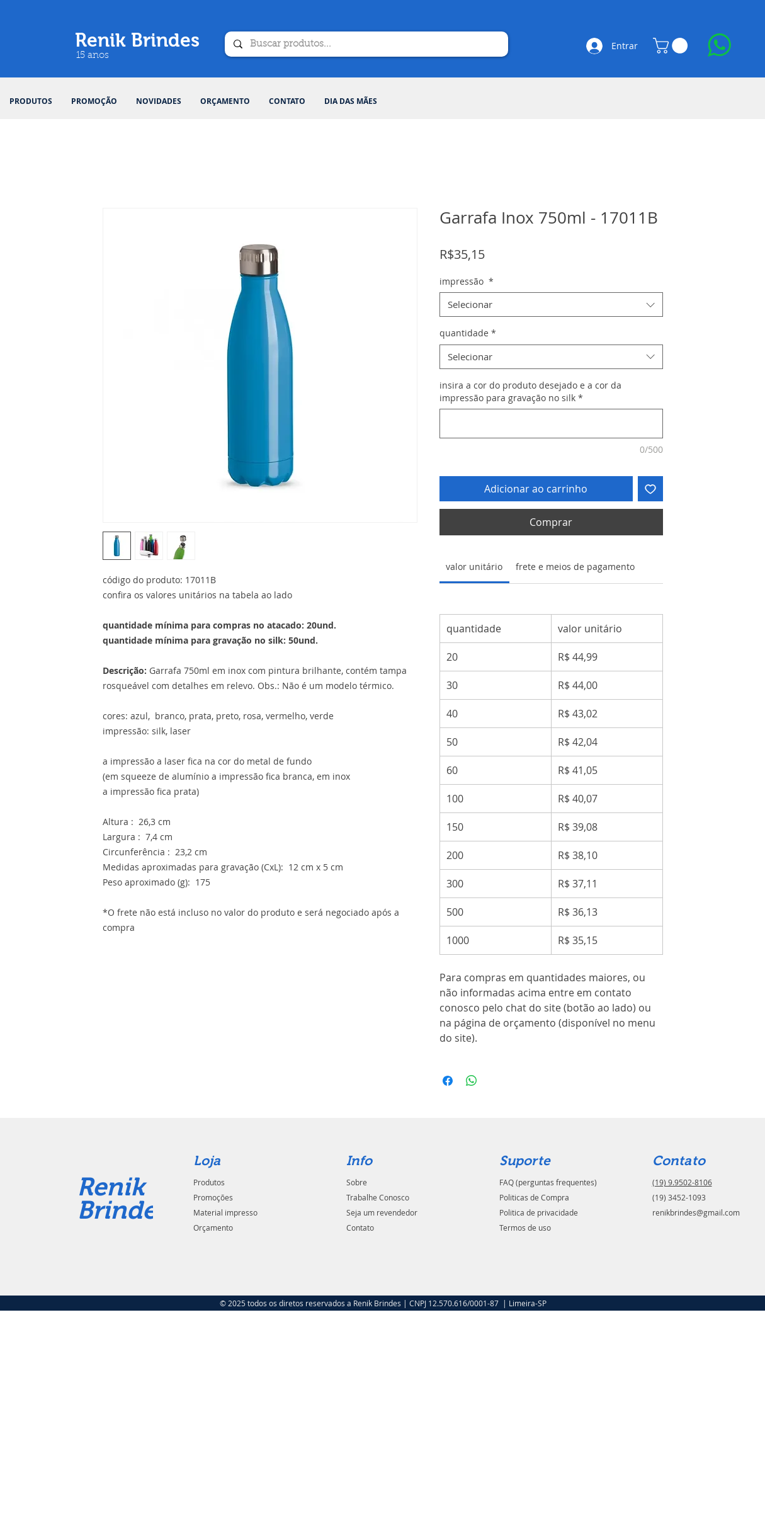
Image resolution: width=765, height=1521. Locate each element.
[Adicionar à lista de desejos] (650, 488)
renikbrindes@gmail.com (696, 1212)
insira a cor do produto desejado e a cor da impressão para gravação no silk (530, 391)
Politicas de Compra (534, 1197)
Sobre (356, 1182)
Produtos (209, 1182)
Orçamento (213, 1227)
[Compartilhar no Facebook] (447, 1080)
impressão (466, 281)
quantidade (467, 333)
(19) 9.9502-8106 (682, 1182)
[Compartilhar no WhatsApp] (471, 1080)
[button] (31, 101)
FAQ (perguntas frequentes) (548, 1182)
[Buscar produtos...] (366, 44)
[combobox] (551, 304)
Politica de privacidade (538, 1212)
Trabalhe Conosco (377, 1197)
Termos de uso (525, 1227)
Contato (360, 1227)
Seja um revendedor (381, 1212)
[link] (474, 567)
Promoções (213, 1197)
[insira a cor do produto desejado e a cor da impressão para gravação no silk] (551, 423)
